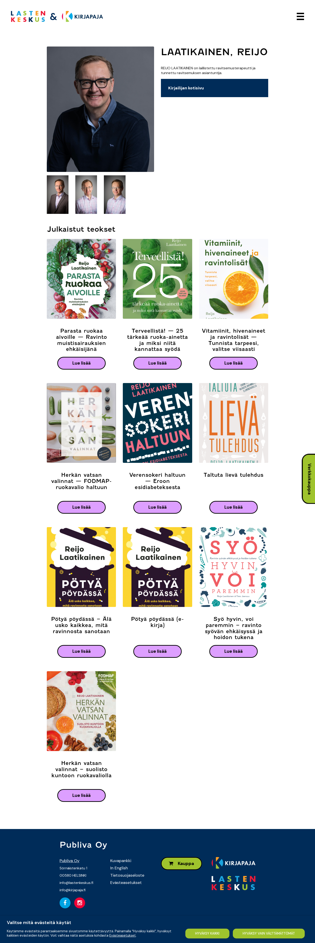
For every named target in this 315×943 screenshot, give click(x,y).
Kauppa (181, 863)
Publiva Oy (69, 860)
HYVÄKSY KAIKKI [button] (207, 933)
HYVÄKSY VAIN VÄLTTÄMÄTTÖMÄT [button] (269, 933)
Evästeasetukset (126, 882)
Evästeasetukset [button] (122, 935)
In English (119, 868)
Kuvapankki (120, 860)
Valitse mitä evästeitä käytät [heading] (39, 922)
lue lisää (81, 363)
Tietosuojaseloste (127, 875)
